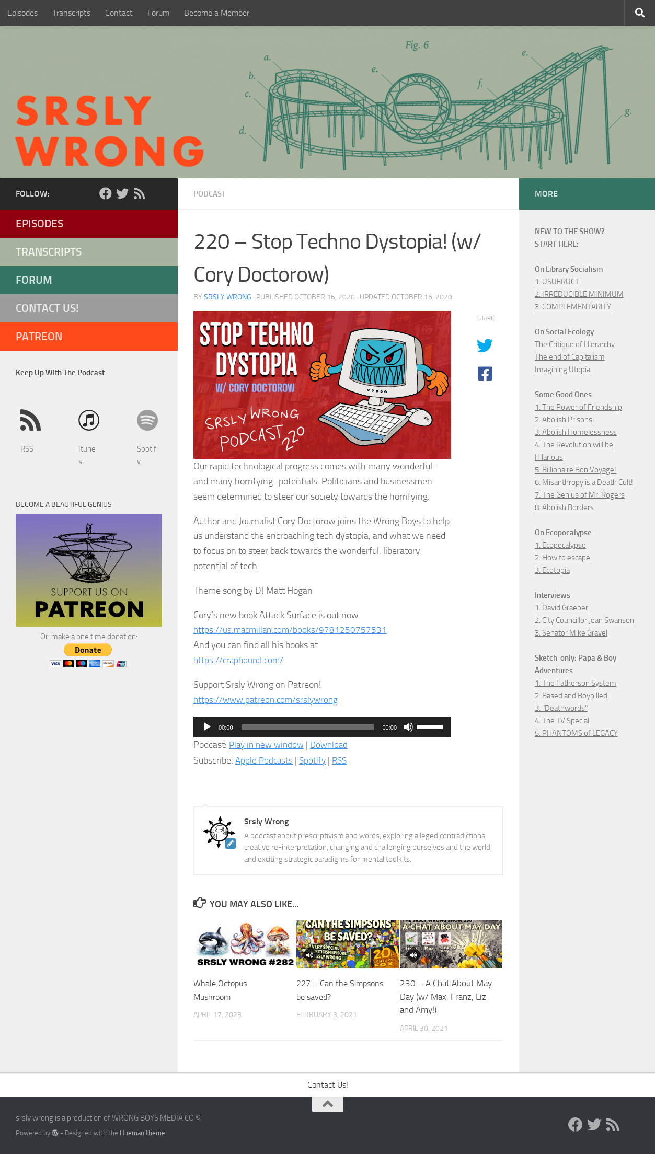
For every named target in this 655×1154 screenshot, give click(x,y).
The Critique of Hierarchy (575, 344)
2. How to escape (562, 557)
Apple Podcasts (265, 760)
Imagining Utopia (562, 369)
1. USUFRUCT (557, 281)
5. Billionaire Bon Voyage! (575, 470)
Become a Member (216, 13)
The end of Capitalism (570, 357)
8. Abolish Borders (564, 507)
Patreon (39, 336)
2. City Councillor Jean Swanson (584, 620)
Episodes (22, 13)
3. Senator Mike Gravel (571, 633)
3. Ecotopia (552, 570)
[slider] (308, 726)
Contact (119, 13)
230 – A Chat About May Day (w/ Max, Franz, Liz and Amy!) (446, 995)
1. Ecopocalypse (560, 545)
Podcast (210, 194)
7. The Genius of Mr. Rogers (580, 495)
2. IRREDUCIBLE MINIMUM (579, 294)
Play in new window (268, 744)
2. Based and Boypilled (571, 695)
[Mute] (408, 726)
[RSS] (139, 193)
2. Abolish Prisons (563, 419)
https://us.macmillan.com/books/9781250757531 (292, 629)
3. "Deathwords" (561, 708)
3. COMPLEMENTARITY (573, 306)
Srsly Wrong (227, 296)
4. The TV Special (562, 720)
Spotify (315, 760)
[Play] (207, 726)
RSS (343, 760)
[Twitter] (122, 193)
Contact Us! (47, 308)
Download (334, 744)
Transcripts (71, 13)
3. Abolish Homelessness (576, 432)
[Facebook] (105, 193)
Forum (158, 13)
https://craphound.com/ (240, 659)
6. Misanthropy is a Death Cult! (584, 482)
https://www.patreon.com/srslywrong (268, 699)
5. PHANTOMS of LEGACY (576, 733)
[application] (322, 726)
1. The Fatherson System (575, 683)
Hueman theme (142, 1132)
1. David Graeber (561, 608)
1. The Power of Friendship (578, 407)
